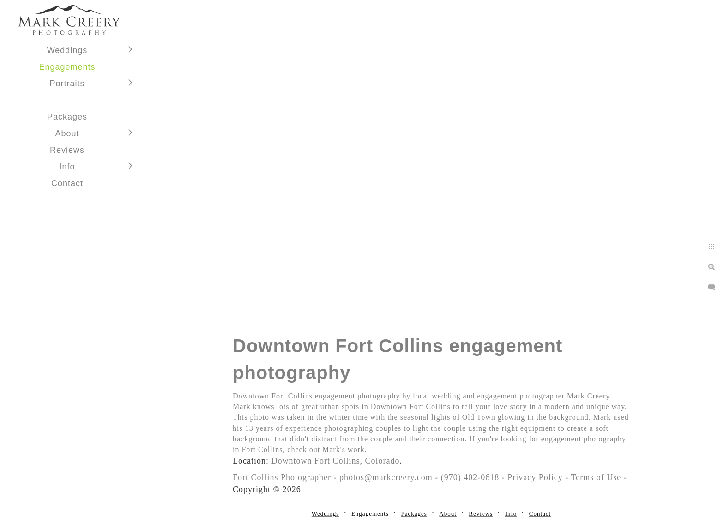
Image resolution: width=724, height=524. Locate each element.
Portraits (66, 83)
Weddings (67, 50)
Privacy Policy (535, 477)
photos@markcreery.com (386, 477)
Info (67, 166)
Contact (67, 183)
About (67, 133)
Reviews (67, 150)
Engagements (67, 67)
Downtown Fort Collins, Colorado (335, 460)
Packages (67, 116)
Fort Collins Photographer (282, 477)
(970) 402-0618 (471, 477)
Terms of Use (596, 477)
